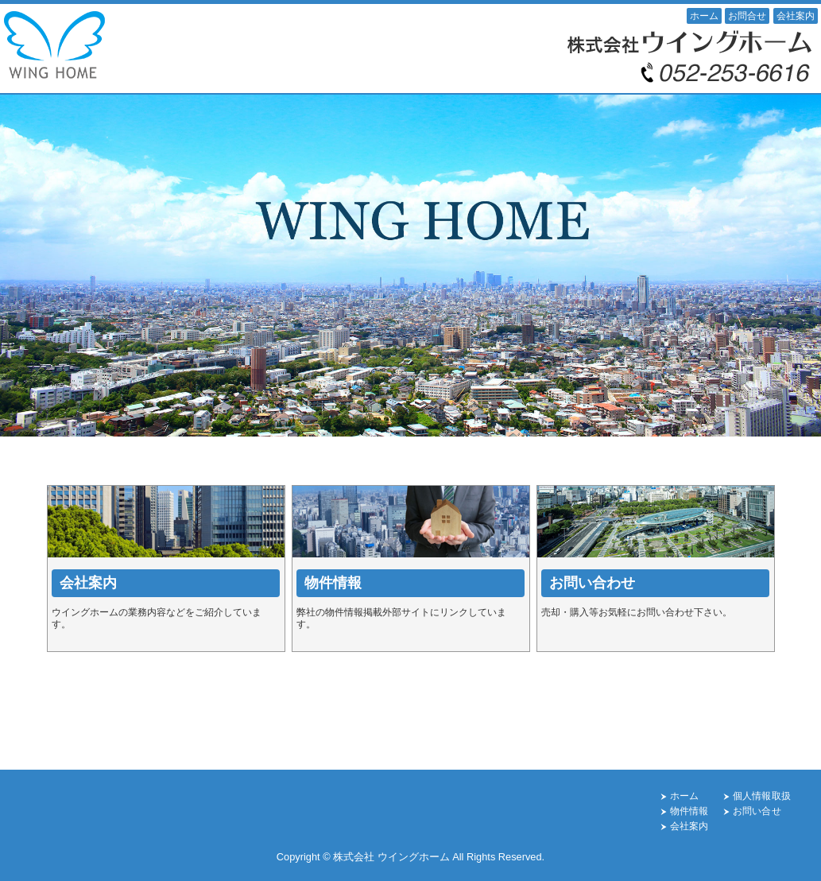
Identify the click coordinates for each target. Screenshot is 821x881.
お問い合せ (757, 811)
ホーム (704, 15)
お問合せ (747, 15)
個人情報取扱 (762, 795)
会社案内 (795, 15)
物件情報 (689, 811)
